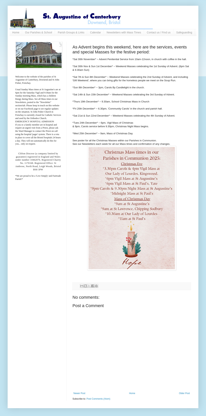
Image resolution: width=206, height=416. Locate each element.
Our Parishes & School (38, 32)
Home (15, 32)
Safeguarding (184, 32)
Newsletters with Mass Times (124, 32)
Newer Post (79, 393)
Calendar (95, 32)
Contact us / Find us (159, 32)
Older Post (184, 393)
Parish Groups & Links (71, 32)
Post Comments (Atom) (98, 398)
